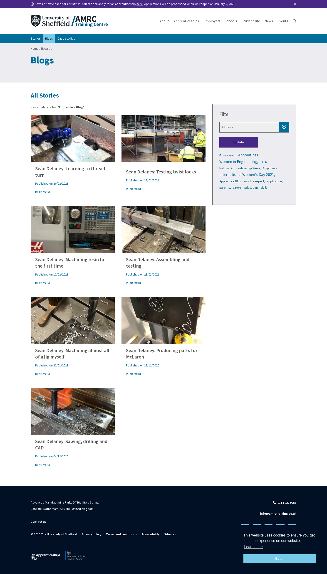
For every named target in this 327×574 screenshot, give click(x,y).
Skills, (264, 187)
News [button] (269, 21)
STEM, (264, 162)
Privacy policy (91, 534)
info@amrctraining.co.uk (278, 513)
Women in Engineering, (238, 162)
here (139, 4)
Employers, (270, 168)
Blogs (49, 38)
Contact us (38, 521)
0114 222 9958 (286, 503)
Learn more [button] (253, 547)
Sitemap (170, 534)
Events (282, 21)
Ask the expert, (254, 181)
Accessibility (150, 534)
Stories (36, 38)
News (45, 48)
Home (35, 48)
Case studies (66, 38)
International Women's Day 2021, (247, 175)
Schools (231, 21)
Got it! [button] (280, 558)
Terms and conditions (121, 534)
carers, (238, 187)
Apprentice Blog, (230, 181)
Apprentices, (248, 155)
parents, (225, 187)
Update (238, 142)
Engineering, (227, 155)
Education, (251, 187)
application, (275, 181)
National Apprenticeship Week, (240, 168)
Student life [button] (251, 21)
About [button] (164, 21)
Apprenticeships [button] (186, 21)
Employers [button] (211, 21)
